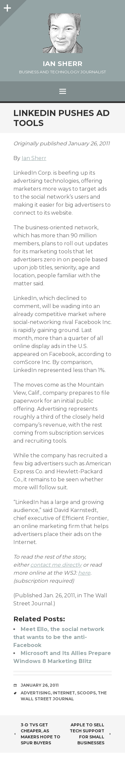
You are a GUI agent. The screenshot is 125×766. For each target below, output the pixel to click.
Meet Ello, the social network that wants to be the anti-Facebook (58, 637)
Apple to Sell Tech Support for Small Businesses (91, 733)
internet (64, 692)
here (84, 573)
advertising (36, 692)
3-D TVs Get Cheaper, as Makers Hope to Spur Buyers (36, 733)
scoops (86, 692)
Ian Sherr (62, 64)
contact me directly (56, 565)
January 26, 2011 (40, 685)
